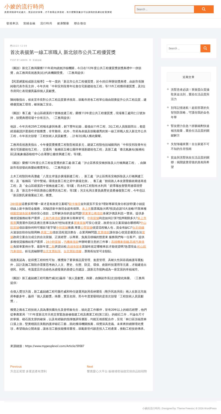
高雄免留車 (74, 246)
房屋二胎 (47, 232)
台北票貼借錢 (72, 251)
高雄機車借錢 (120, 242)
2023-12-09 (18, 46)
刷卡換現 (75, 204)
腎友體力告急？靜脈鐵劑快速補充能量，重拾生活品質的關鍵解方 (190, 130)
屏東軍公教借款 (92, 213)
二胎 (52, 246)
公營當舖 (86, 227)
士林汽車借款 (52, 218)
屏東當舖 (80, 223)
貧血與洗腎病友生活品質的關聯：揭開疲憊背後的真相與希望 (190, 162)
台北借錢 (138, 227)
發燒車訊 (12, 23)
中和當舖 (93, 218)
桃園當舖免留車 (20, 213)
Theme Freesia (185, 408)
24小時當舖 (53, 242)
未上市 (86, 208)
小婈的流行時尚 (24, 6)
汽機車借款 (71, 242)
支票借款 (103, 232)
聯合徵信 (80, 23)
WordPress (210, 408)
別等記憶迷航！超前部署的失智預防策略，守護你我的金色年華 (190, 112)
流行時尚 (46, 23)
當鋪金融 (29, 23)
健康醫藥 (63, 23)
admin (23, 60)
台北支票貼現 (52, 251)
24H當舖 (16, 204)
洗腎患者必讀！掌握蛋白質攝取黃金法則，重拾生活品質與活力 (190, 94)
